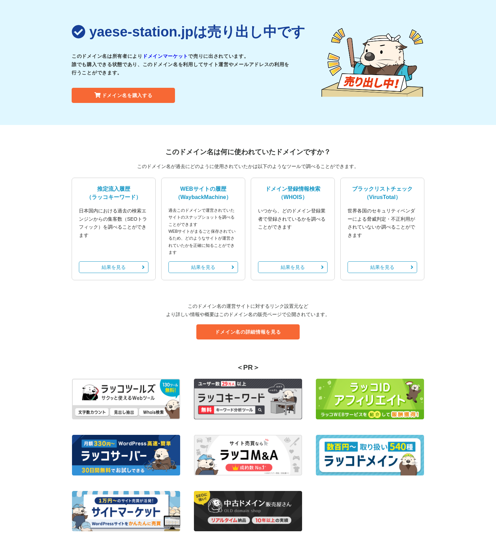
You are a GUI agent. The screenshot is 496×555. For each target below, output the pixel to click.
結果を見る (123, 267)
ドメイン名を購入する (123, 95)
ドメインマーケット (165, 56)
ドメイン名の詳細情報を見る (248, 332)
